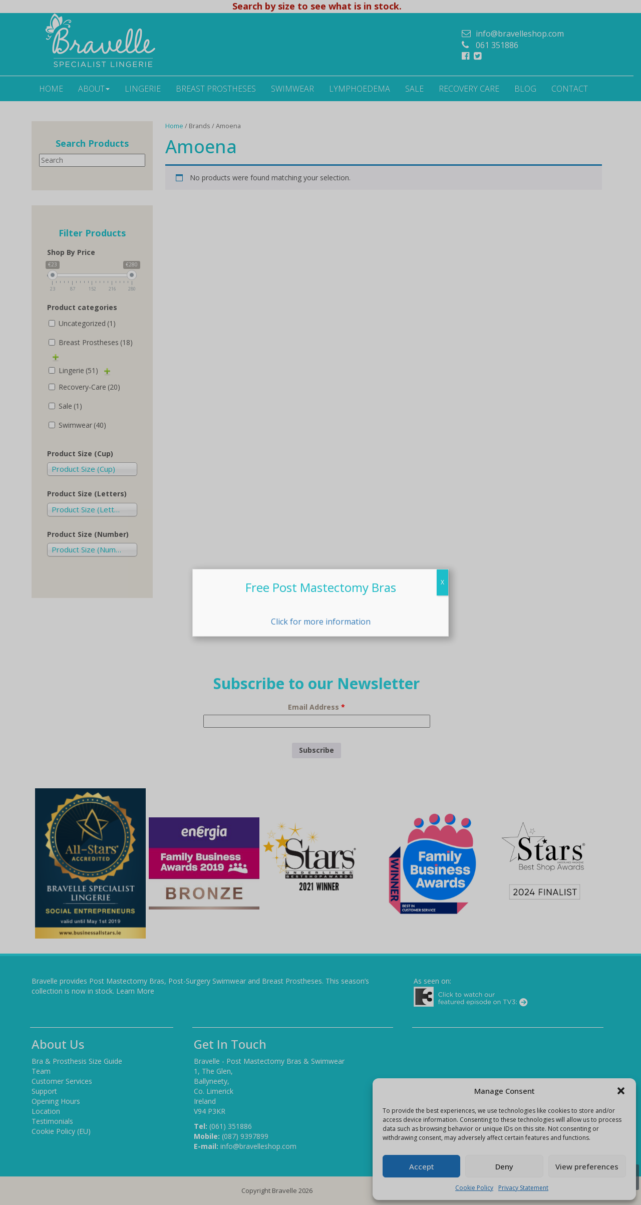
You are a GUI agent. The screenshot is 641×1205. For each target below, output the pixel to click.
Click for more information (321, 621)
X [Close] (442, 582)
